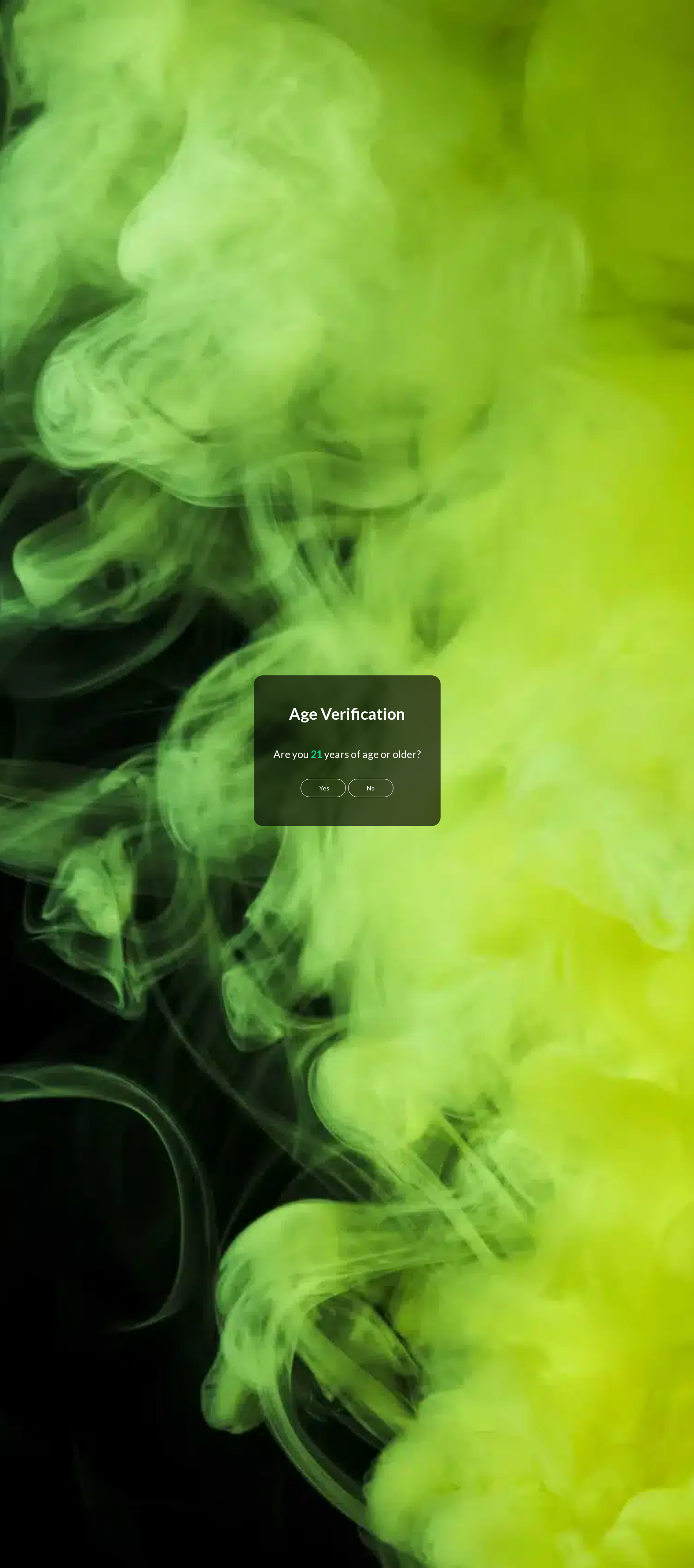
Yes (324, 788)
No (371, 788)
